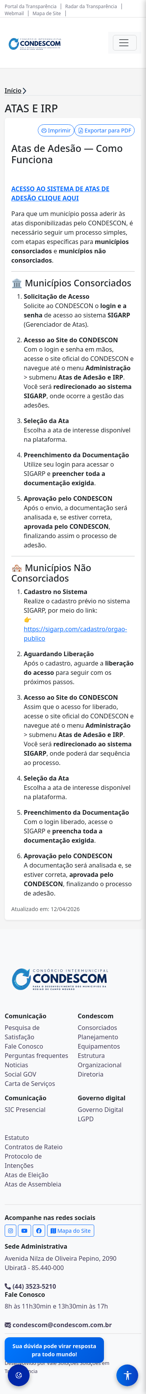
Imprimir (56, 130)
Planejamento (98, 1037)
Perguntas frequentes (36, 1055)
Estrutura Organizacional (100, 1060)
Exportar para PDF (104, 130)
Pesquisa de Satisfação (22, 1032)
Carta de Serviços (30, 1083)
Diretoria (91, 1074)
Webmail (14, 13)
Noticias (16, 1065)
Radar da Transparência (91, 6)
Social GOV (20, 1074)
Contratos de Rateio (34, 1147)
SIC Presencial (25, 1109)
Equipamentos (99, 1046)
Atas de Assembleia (33, 1184)
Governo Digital (100, 1109)
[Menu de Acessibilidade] (127, 1375)
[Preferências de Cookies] (19, 1375)
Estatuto (17, 1137)
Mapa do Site (71, 1230)
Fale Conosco (24, 1046)
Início (13, 90)
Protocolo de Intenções (23, 1161)
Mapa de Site (46, 13)
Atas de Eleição (26, 1175)
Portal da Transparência (30, 6)
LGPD (86, 1119)
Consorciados (97, 1027)
